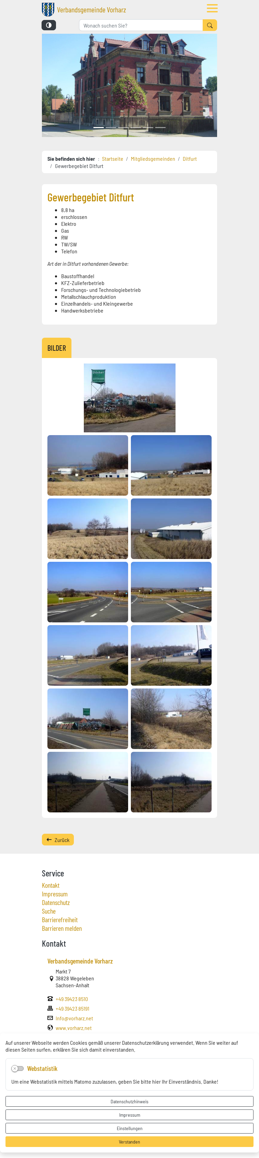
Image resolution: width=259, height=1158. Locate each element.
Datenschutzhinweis (129, 1101)
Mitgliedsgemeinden (153, 158)
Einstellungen (130, 1128)
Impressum (129, 1115)
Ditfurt (190, 158)
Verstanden (129, 1141)
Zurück (57, 839)
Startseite (112, 158)
